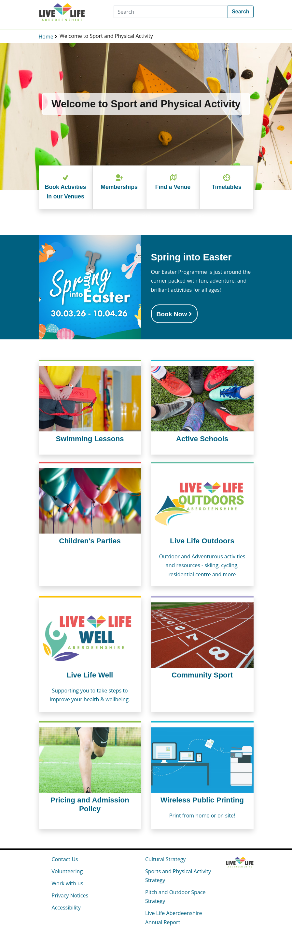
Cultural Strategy (165, 859)
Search (240, 11)
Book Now (174, 314)
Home (46, 36)
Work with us (67, 883)
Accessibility (66, 907)
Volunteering (67, 871)
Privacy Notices (70, 895)
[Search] (171, 12)
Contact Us (65, 859)
